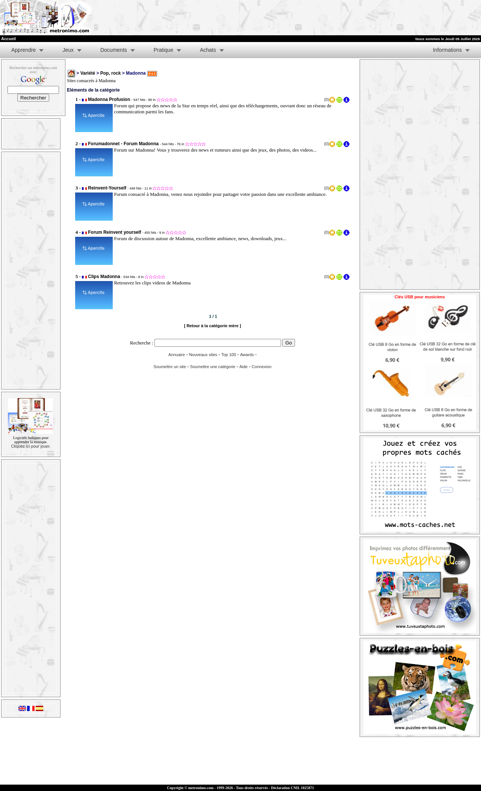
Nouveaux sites (203, 354)
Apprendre (23, 50)
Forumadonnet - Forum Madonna (123, 143)
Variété (87, 73)
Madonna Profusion (109, 99)
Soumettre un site (170, 366)
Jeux (68, 50)
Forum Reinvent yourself (114, 232)
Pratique (163, 50)
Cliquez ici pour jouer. (30, 446)
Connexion (262, 366)
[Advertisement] (388, 17)
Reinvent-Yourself (107, 188)
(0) (326, 99)
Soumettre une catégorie (212, 366)
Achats (208, 50)
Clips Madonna (104, 276)
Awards (247, 354)
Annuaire (176, 354)
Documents (113, 50)
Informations (447, 50)
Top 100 (228, 354)
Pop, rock (110, 73)
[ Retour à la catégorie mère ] (212, 325)
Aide (243, 366)
